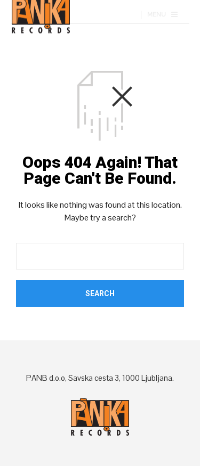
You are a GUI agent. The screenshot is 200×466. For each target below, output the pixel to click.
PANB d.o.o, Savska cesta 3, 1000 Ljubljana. (100, 378)
